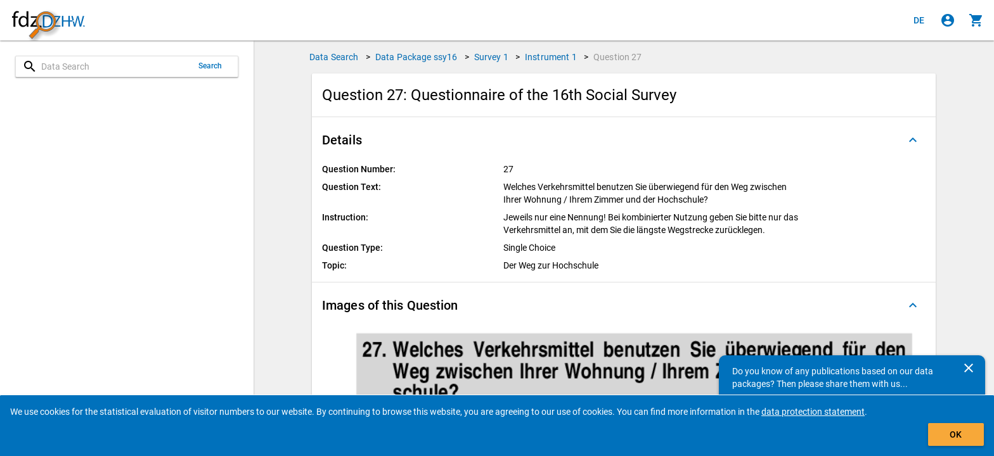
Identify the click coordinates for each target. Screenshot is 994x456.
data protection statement (813, 412)
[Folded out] (913, 140)
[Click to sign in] (947, 20)
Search (210, 65)
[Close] (968, 368)
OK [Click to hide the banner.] (956, 434)
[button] (624, 140)
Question (617, 57)
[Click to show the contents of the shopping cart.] (976, 20)
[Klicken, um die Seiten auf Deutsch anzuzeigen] (919, 20)
